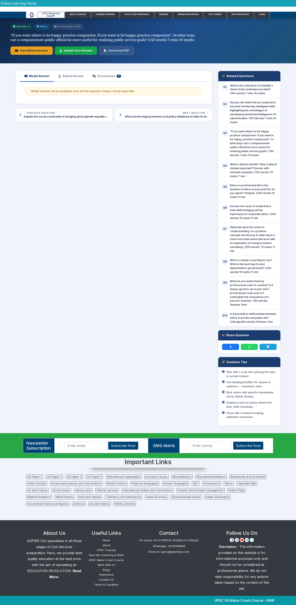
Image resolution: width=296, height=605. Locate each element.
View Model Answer (31, 50)
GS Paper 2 (54, 476)
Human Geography (175, 483)
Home (106, 540)
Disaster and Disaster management (200, 490)
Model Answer (37, 76)
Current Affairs (105, 14)
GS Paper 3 (74, 476)
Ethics (229, 483)
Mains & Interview (188, 14)
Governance (211, 483)
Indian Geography (217, 497)
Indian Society (37, 483)
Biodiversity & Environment (248, 476)
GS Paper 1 (35, 476)
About (106, 545)
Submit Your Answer (76, 50)
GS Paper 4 (94, 476)
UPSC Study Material (136, 14)
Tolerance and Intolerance (123, 497)
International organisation (123, 476)
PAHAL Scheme (125, 503)
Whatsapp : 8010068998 (169, 546)
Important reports (89, 497)
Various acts (83, 490)
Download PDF (116, 50)
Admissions (106, 574)
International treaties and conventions (147, 490)
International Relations (211, 476)
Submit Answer (71, 76)
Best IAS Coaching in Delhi (106, 555)
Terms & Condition (106, 584)
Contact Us (106, 579)
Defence (78, 503)
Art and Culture (38, 490)
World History (64, 497)
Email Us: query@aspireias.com (168, 551)
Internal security (107, 490)
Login (262, 14)
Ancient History (99, 503)
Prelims (163, 14)
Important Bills (247, 483)
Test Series (215, 14)
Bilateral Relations (39, 497)
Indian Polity (236, 490)
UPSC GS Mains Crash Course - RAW (249, 600)
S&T (195, 483)
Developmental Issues (186, 497)
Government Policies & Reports (48, 503)
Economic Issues (156, 476)
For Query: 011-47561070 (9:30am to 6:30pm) (168, 540)
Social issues (61, 490)
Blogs (106, 569)
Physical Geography (145, 483)
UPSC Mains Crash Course (106, 560)
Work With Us (106, 564)
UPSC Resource (240, 14)
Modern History (117, 483)
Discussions (106, 76)
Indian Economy (156, 497)
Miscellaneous (182, 476)
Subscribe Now (123, 446)
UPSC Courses (78, 14)
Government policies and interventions (76, 483)
